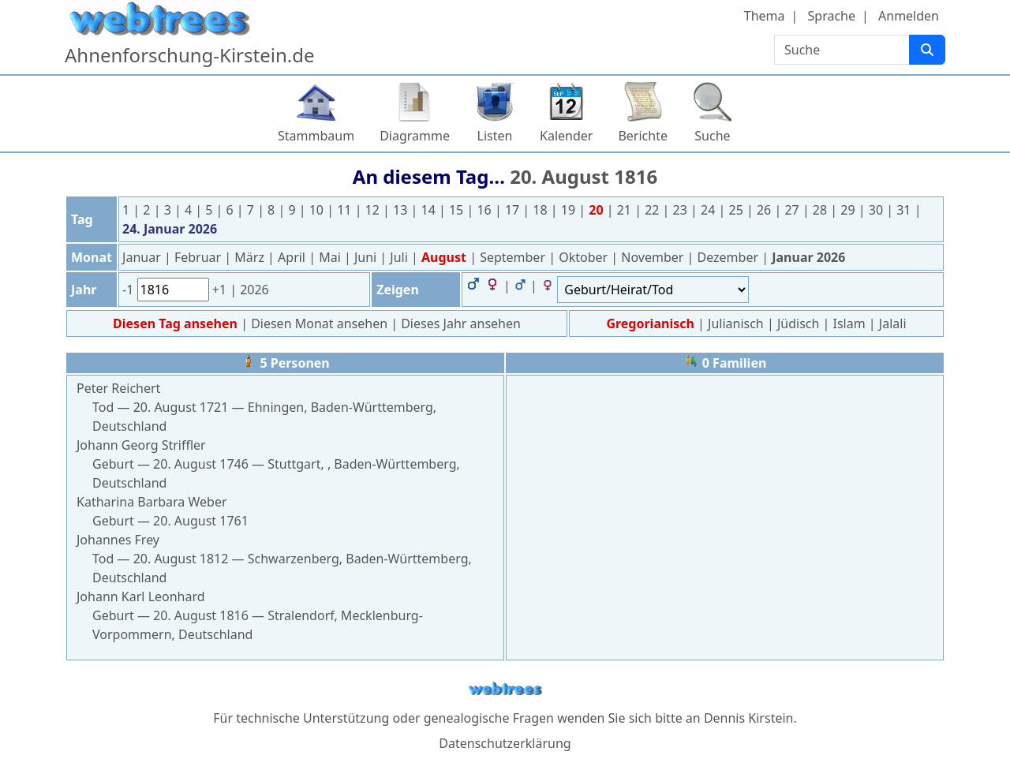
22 (653, 210)
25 (737, 210)
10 (318, 210)
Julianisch (736, 323)
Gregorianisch (650, 323)
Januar (143, 257)
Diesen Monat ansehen (321, 323)
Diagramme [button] (415, 135)
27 (793, 210)
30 (877, 210)
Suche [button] (712, 135)
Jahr (83, 289)
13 (401, 210)
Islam (849, 323)
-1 (129, 289)
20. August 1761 (201, 520)
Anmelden (908, 15)
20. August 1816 (583, 176)
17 (513, 210)
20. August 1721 (181, 407)
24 (709, 210)
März (250, 257)
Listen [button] (495, 135)
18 (541, 210)
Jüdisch (798, 323)
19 (569, 210)
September (514, 257)
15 (457, 210)
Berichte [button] (643, 135)
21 (625, 210)
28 (821, 210)
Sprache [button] (831, 15)
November (653, 257)
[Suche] (927, 50)
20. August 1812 (181, 558)
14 (430, 210)
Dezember (730, 257)
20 (597, 210)
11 (345, 210)
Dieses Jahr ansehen (461, 323)
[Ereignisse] (653, 289)
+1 (221, 289)
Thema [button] (764, 15)
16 (485, 210)
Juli (400, 257)
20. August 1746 (201, 464)
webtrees (505, 689)
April (293, 257)
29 (849, 210)
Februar (199, 257)
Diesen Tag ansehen (177, 323)
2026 (254, 289)
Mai (331, 257)
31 (905, 210)
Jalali (893, 323)
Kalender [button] (566, 135)
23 (681, 210)
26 (765, 210)
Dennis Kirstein (749, 718)
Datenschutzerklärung (504, 743)
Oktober (585, 257)
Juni (367, 257)
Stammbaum (316, 135)
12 (374, 210)
